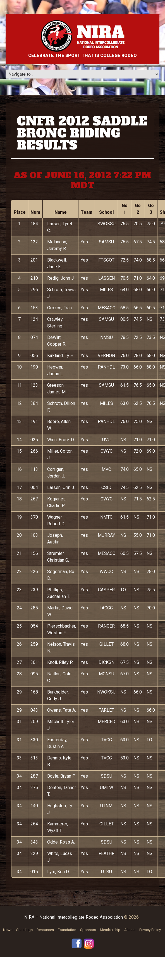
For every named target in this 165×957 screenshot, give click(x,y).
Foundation (67, 930)
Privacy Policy (150, 930)
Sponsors (88, 930)
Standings (24, 930)
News (7, 930)
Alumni (129, 930)
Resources (45, 930)
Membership (110, 930)
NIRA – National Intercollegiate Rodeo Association (73, 917)
